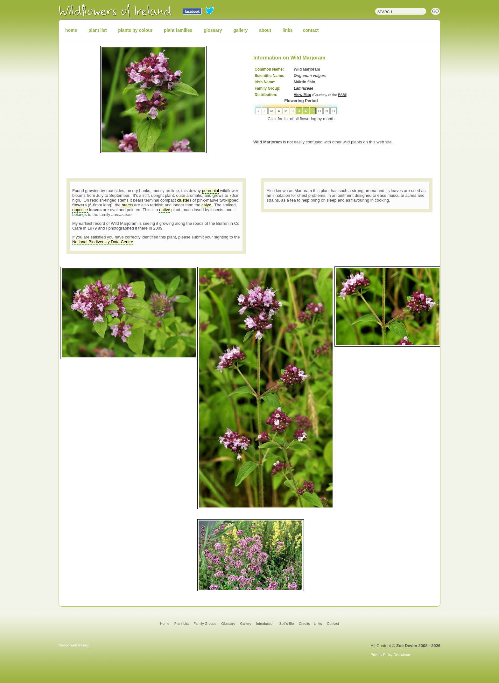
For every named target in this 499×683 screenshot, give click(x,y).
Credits (304, 623)
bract (126, 205)
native (164, 209)
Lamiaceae (303, 88)
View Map (302, 95)
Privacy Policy (381, 655)
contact (311, 30)
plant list (97, 30)
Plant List (182, 623)
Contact (333, 623)
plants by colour (135, 30)
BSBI (342, 95)
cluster (183, 200)
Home (164, 623)
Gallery (245, 623)
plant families (178, 30)
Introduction (265, 623)
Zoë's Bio (286, 623)
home (71, 30)
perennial (210, 190)
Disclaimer (402, 655)
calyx (206, 205)
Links (318, 623)
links (288, 30)
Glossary (228, 623)
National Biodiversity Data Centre (102, 241)
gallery (240, 30)
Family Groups (204, 623)
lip (230, 200)
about (265, 30)
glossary (213, 30)
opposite (80, 209)
